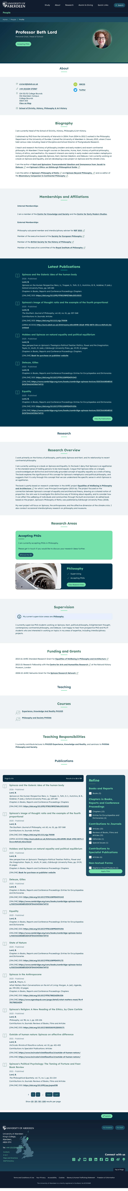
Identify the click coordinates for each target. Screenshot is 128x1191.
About (59, 5)
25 (36, 1104)
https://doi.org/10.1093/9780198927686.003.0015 (59, 296)
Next (49, 1096)
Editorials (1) (98, 841)
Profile (21, 20)
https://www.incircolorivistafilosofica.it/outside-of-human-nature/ (49, 1055)
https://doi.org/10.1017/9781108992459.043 (56, 378)
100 (44, 1104)
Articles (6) (97, 859)
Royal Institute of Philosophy (69, 248)
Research (70, 5)
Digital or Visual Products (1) (105, 870)
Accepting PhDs (25, 44)
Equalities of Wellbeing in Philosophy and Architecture (80, 661)
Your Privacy (40, 1180)
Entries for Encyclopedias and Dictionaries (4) (106, 818)
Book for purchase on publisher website (49, 356)
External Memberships (27, 222)
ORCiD (82, 84)
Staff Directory (8, 1164)
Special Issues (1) (100, 844)
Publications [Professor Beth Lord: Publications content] (64, 763)
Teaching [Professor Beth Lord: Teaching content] (64, 689)
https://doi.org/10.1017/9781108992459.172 (43, 962)
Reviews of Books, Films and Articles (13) (105, 835)
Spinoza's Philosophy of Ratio (45, 173)
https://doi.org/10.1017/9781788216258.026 (43, 997)
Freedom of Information (106, 1180)
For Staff (119, 1131)
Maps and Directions (10, 1161)
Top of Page (119, 1173)
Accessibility (52, 1180)
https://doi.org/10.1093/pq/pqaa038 (40, 1087)
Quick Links (104, 5)
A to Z (5, 1158)
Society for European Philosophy (67, 236)
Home (5, 20)
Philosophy (58, 618)
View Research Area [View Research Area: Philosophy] (78, 586)
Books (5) (97, 795)
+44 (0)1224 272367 (28, 89)
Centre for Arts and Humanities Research (69, 666)
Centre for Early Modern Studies (92, 214)
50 (39, 1104)
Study (48, 5)
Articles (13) (98, 830)
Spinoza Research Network (63, 675)
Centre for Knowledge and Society (53, 214)
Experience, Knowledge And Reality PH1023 (42, 713)
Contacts (6, 1155)
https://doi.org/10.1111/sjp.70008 (51, 321)
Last (57, 1096)
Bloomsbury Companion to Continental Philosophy (42, 176)
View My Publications (100, 419)
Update (105, 1119)
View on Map (25, 103)
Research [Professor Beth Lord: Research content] (64, 434)
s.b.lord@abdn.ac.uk (28, 84)
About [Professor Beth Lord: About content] (64, 68)
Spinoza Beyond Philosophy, (79, 173)
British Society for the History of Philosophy (51, 242)
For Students (103, 1131)
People (7, 12)
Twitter (82, 90)
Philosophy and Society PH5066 (36, 720)
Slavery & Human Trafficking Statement (81, 1180)
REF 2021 (78, 231)
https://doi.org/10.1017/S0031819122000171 (43, 1029)
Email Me (25, 556)
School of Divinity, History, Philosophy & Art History (43, 108)
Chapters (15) (99, 813)
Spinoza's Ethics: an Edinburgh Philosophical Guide (53, 167)
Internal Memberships (27, 206)
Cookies (62, 1180)
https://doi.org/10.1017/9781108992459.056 (56, 406)
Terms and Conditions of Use (24, 1180)
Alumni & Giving (86, 5)
